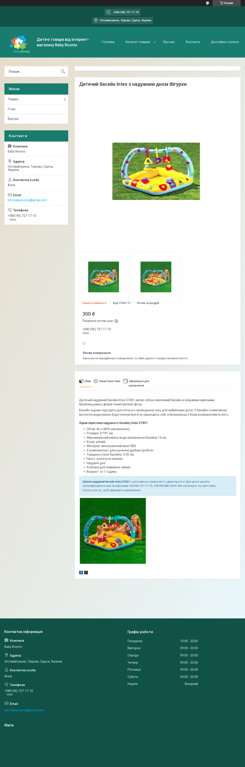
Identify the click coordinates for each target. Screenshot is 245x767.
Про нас (169, 42)
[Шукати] (63, 71)
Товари (13, 99)
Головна (108, 42)
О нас (12, 109)
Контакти (193, 42)
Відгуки (13, 118)
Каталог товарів (138, 42)
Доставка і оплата (225, 42)
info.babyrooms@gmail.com (27, 200)
